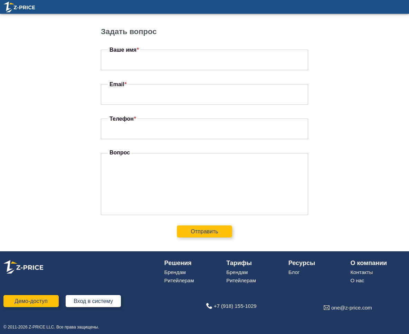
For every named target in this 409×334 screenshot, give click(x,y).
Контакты (361, 272)
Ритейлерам (179, 280)
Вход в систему (93, 301)
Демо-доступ (31, 301)
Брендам (175, 272)
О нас (357, 280)
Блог (293, 272)
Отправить (204, 231)
